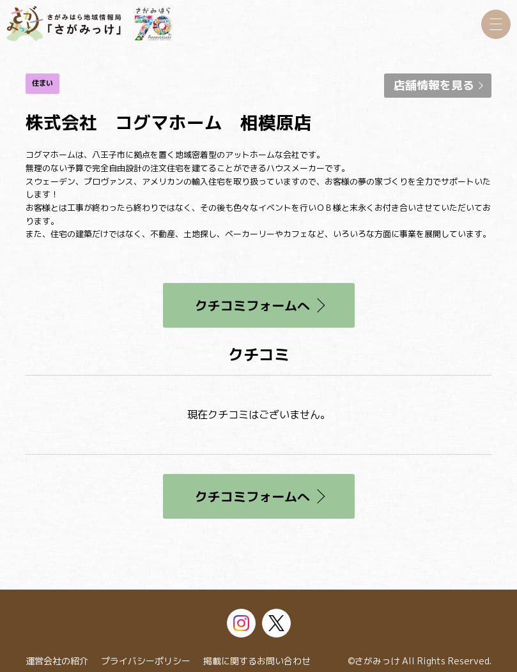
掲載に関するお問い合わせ (257, 661)
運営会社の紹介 (57, 661)
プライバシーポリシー (145, 661)
